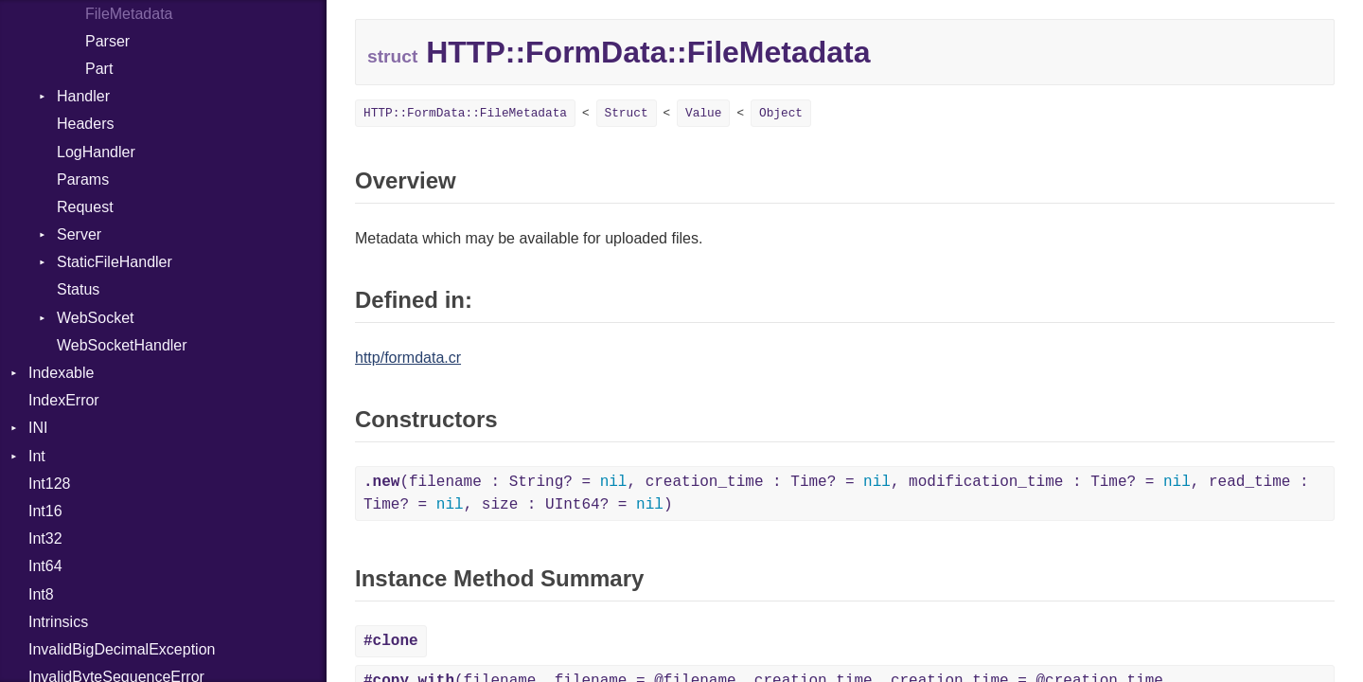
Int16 (45, 511)
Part (99, 69)
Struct (626, 113)
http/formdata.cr (408, 358)
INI (37, 428)
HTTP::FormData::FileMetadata (465, 113)
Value (703, 113)
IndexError (63, 400)
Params (83, 179)
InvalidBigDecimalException (121, 649)
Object (781, 113)
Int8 (41, 594)
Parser (107, 41)
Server (79, 234)
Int (36, 456)
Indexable (61, 373)
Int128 (49, 484)
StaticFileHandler (114, 262)
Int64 (45, 566)
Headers (85, 124)
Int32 (45, 538)
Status (78, 289)
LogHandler (96, 152)
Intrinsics (58, 622)
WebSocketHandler (122, 345)
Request (85, 207)
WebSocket (95, 318)
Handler (83, 96)
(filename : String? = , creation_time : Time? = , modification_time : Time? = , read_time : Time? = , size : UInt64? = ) (836, 493)
